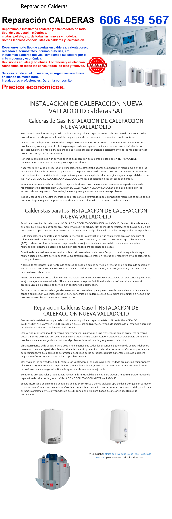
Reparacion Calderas (44, 6)
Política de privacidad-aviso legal (121, 453)
